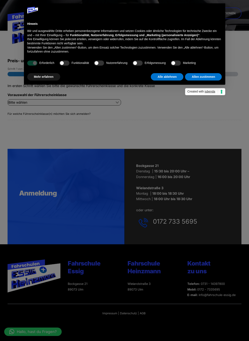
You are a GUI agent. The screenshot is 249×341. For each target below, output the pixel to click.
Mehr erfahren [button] (43, 76)
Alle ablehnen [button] (167, 76)
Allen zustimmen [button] (203, 76)
